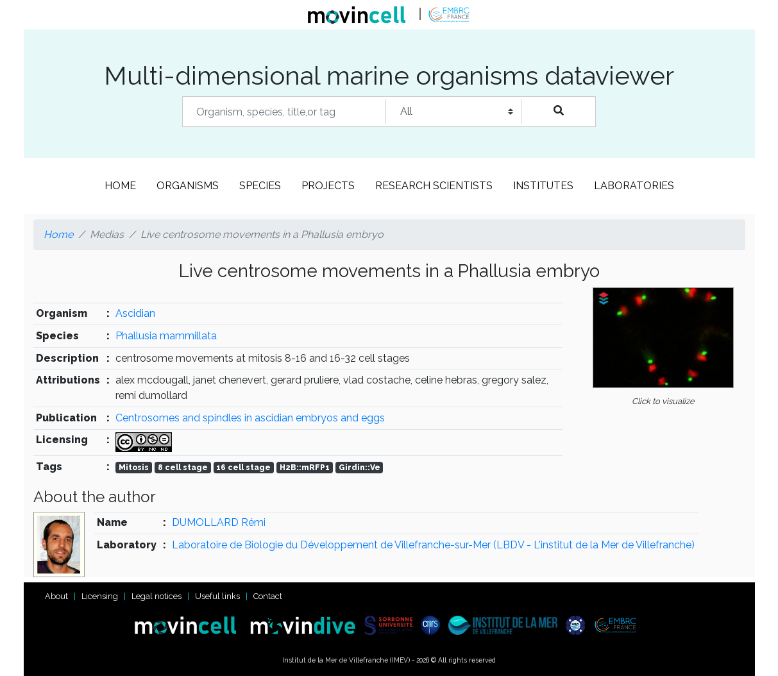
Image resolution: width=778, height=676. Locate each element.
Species (260, 186)
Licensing (99, 596)
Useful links (217, 596)
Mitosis (134, 467)
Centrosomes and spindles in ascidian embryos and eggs (250, 418)
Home (120, 186)
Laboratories (634, 186)
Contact (267, 596)
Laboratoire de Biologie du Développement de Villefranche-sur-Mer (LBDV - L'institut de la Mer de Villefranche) (433, 545)
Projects (328, 186)
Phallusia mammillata (166, 336)
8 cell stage (183, 467)
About (56, 596)
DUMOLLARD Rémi (219, 522)
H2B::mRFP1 (305, 467)
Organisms (187, 186)
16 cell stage (243, 467)
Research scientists (434, 186)
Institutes (543, 186)
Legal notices (156, 596)
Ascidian (135, 313)
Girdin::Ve (359, 467)
